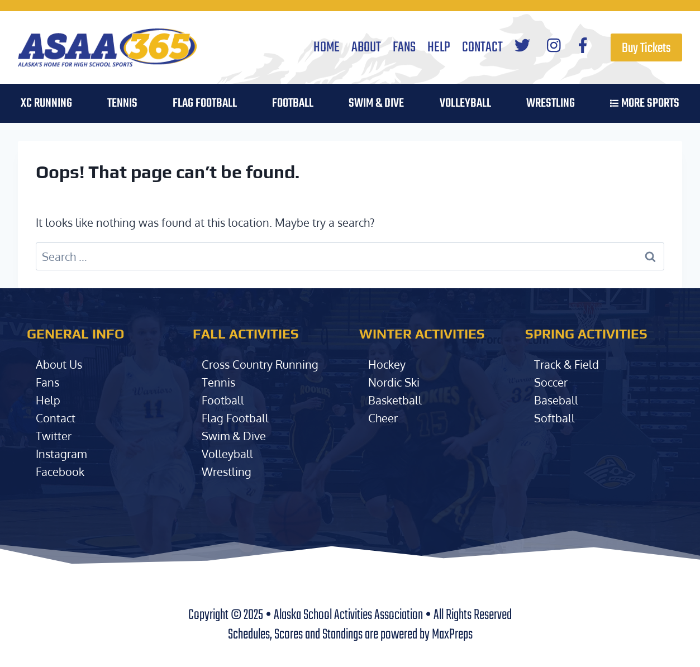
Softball (554, 418)
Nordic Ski (394, 382)
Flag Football (205, 103)
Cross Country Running (260, 364)
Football (223, 400)
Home (326, 47)
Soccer (551, 382)
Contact (482, 47)
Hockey (387, 364)
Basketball (395, 400)
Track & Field (566, 364)
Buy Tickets (646, 48)
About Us (59, 364)
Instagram (61, 453)
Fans (404, 47)
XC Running (46, 103)
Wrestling (550, 103)
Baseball (556, 400)
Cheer (383, 418)
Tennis (122, 103)
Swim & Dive (376, 103)
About (366, 47)
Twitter (54, 435)
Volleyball (227, 453)
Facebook (60, 471)
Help (438, 47)
